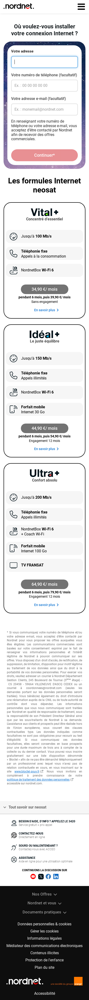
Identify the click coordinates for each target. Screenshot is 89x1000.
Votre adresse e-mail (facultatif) (38, 98)
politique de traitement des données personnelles (38, 779)
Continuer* (44, 155)
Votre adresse (22, 51)
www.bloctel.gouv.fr (26, 771)
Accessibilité (44, 993)
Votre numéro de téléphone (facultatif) (44, 75)
